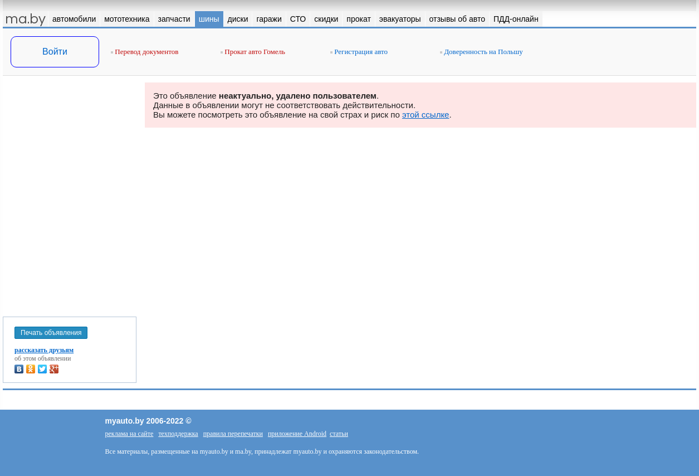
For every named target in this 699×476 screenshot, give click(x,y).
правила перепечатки (233, 434)
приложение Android (297, 434)
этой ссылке (425, 114)
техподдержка (178, 434)
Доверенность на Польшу (481, 51)
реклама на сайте (129, 434)
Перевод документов (144, 51)
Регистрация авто (359, 51)
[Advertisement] (69, 193)
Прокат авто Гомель (253, 51)
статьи (339, 434)
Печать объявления (51, 333)
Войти (54, 51)
